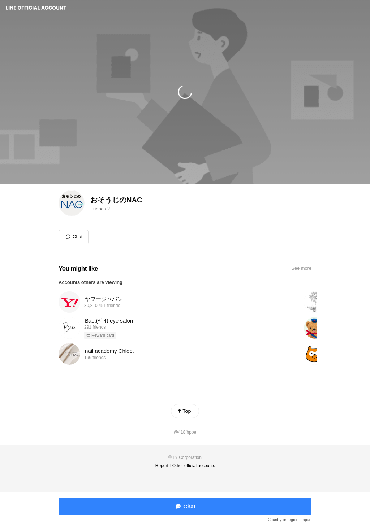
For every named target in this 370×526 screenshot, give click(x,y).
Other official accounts (193, 465)
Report (161, 465)
